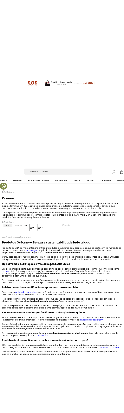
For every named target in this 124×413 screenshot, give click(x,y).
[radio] (33, 227)
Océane (10, 192)
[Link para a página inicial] (3, 192)
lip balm (6, 271)
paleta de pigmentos (25, 292)
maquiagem (31, 250)
